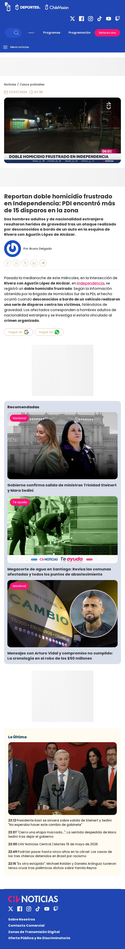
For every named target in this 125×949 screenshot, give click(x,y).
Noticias (10, 84)
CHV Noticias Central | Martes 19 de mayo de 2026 (53, 844)
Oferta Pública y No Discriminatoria (39, 938)
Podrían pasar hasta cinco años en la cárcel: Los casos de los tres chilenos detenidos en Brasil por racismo (60, 854)
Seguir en (18, 332)
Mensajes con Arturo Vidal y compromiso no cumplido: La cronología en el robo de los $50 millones (60, 656)
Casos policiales (32, 84)
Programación (80, 33)
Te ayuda (20, 502)
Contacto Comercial (26, 925)
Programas (51, 33)
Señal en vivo (107, 33)
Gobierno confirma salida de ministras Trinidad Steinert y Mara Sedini (62, 487)
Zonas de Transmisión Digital (34, 932)
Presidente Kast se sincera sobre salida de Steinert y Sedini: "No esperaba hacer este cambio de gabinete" (60, 822)
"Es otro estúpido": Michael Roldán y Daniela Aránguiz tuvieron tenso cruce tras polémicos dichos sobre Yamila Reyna (62, 865)
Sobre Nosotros (21, 919)
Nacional (19, 418)
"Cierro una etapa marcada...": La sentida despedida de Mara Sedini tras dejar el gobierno (62, 834)
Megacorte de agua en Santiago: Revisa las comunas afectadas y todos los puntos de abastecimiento (59, 572)
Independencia (90, 283)
